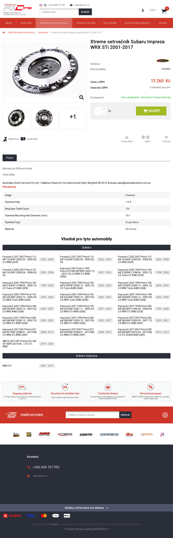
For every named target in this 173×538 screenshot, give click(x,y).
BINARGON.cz (100, 529)
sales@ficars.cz (82, 5)
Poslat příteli (126, 139)
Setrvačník (43, 32)
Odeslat (125, 415)
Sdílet (146, 139)
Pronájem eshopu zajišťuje (79, 529)
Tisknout (166, 139)
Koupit (151, 111)
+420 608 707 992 (56, 5)
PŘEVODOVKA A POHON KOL (21, 32)
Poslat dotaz (29, 139)
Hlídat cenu (11, 139)
